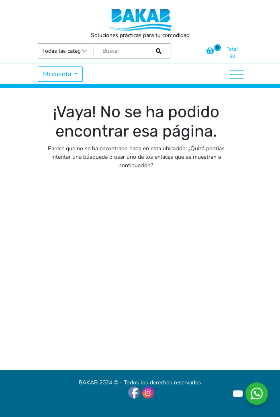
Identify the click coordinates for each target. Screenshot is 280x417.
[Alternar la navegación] (237, 74)
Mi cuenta (58, 74)
